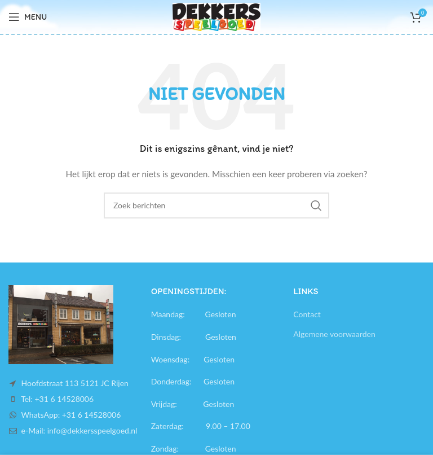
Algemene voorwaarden (334, 334)
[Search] (216, 205)
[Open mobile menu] (27, 17)
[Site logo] (216, 16)
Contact (307, 314)
